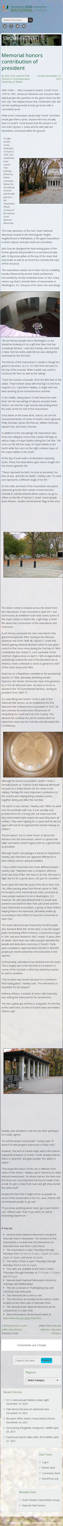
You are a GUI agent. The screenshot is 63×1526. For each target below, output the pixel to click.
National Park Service (33, 1505)
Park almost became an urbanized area (27, 1409)
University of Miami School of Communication (35, 1522)
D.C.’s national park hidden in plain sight (27, 1400)
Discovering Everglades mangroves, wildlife (29, 1427)
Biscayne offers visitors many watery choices (30, 1418)
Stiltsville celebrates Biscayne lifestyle (50, 1329)
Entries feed (48, 1467)
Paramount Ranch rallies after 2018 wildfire (29, 1437)
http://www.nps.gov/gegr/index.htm (22, 1318)
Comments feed (51, 1473)
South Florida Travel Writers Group (41, 1500)
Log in (45, 1462)
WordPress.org (50, 1478)
